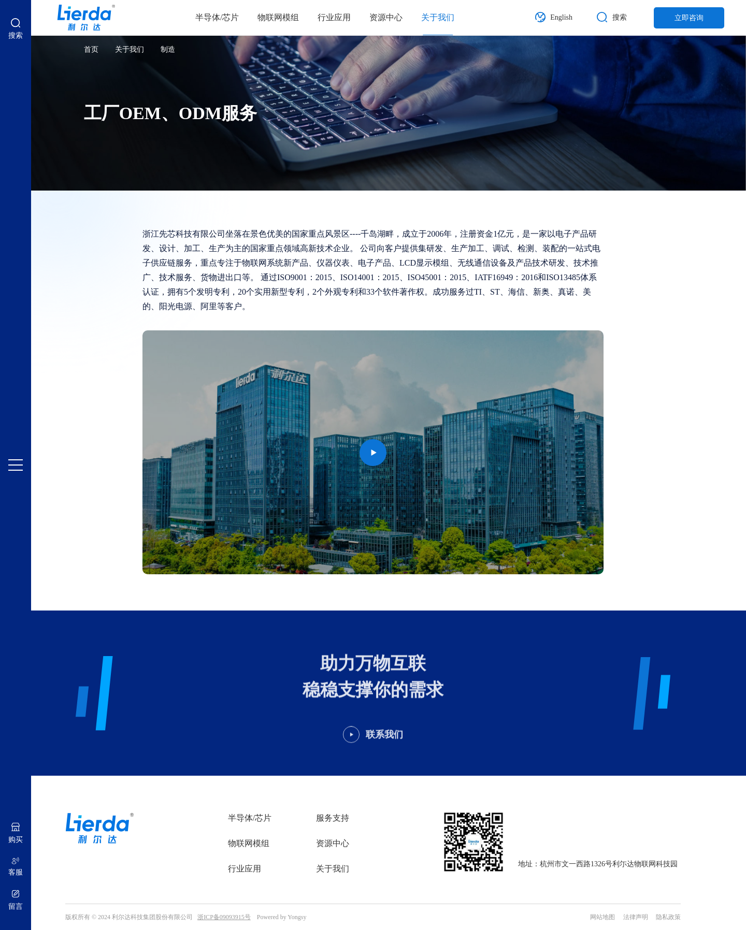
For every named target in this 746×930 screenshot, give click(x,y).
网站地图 (602, 917)
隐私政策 (668, 917)
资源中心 (386, 17)
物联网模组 (278, 17)
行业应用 (334, 17)
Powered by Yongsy (282, 917)
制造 (168, 49)
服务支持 (332, 817)
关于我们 (437, 17)
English (561, 17)
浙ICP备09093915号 (224, 917)
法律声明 (635, 917)
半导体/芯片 (217, 17)
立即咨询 (689, 18)
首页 (91, 49)
